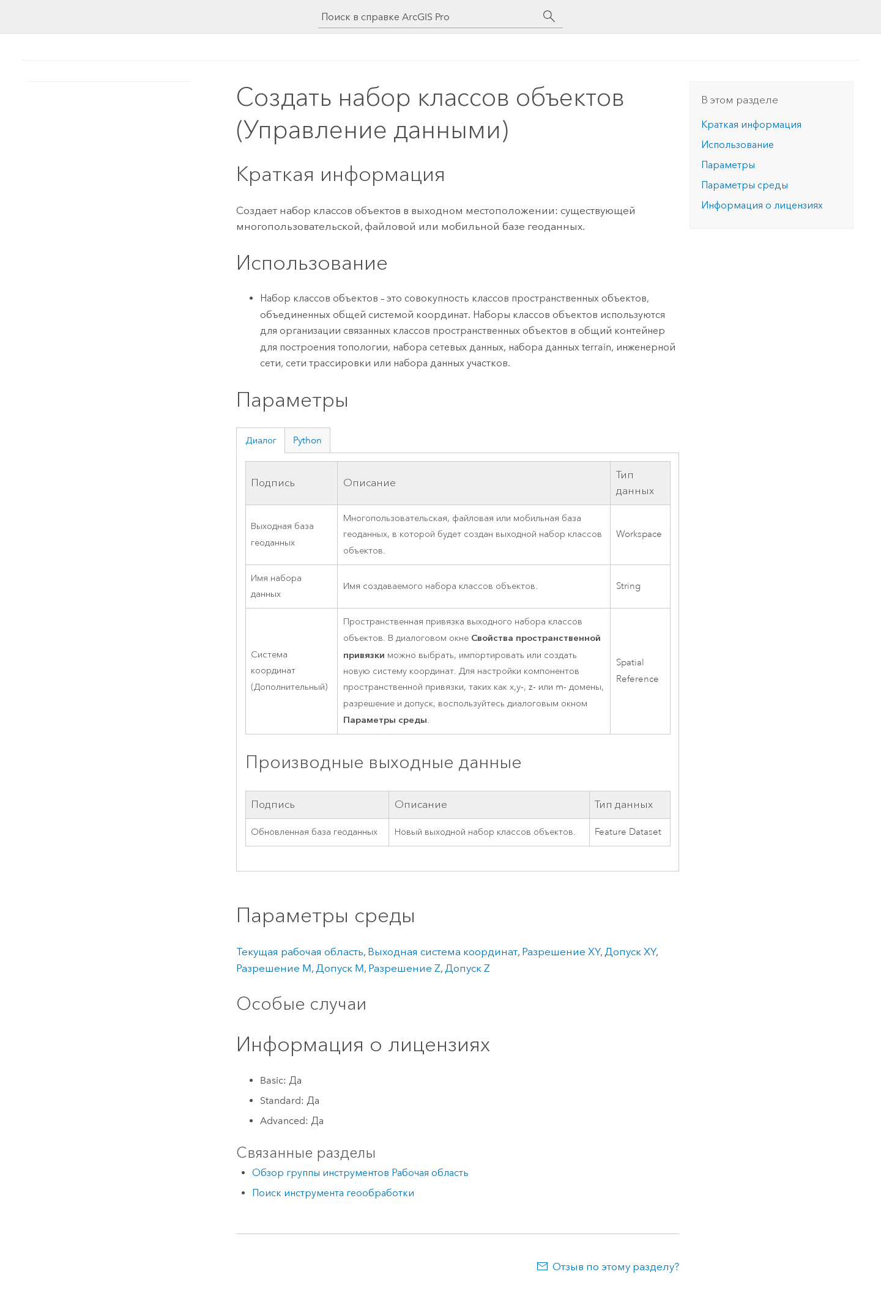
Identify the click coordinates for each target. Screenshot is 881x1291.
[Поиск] (549, 16)
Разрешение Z (404, 968)
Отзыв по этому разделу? (615, 1266)
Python (307, 440)
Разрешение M (273, 968)
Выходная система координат (443, 951)
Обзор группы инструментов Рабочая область (360, 1172)
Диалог (261, 440)
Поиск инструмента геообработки (333, 1193)
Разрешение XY (561, 951)
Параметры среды (744, 185)
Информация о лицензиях (762, 205)
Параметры (728, 165)
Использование (737, 144)
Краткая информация (751, 124)
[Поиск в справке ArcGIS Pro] (428, 17)
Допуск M (340, 968)
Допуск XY (630, 951)
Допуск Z (467, 968)
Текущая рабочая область (299, 951)
